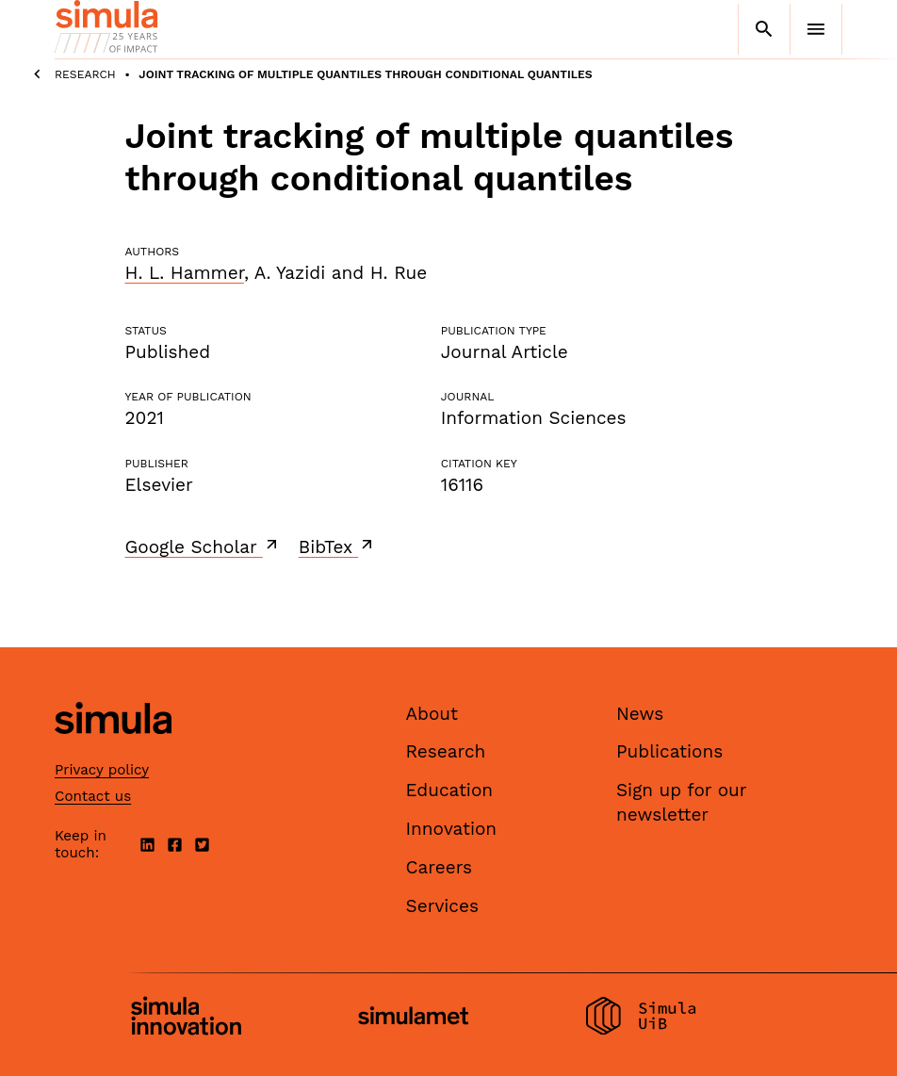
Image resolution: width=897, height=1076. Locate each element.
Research (85, 74)
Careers (439, 867)
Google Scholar (203, 546)
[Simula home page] (113, 749)
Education (450, 790)
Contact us (93, 796)
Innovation (451, 829)
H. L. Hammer (184, 273)
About (432, 714)
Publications (669, 751)
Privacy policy (102, 769)
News (639, 714)
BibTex (338, 546)
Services (442, 906)
